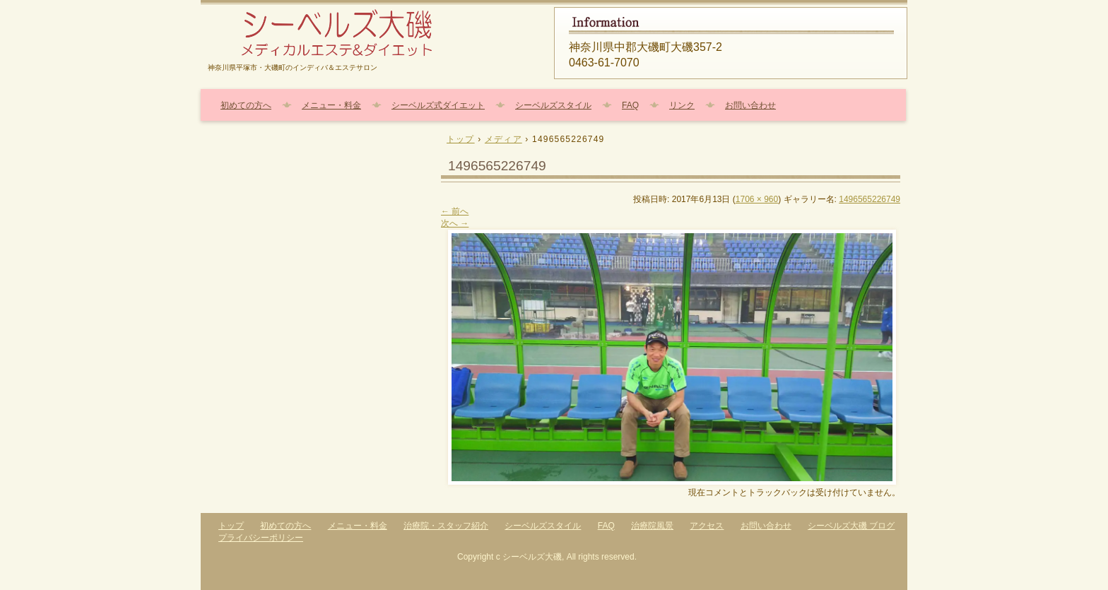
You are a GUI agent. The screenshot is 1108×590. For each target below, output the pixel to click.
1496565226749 (869, 199)
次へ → (454, 223)
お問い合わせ (750, 105)
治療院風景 (652, 526)
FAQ (630, 105)
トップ (231, 526)
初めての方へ (245, 105)
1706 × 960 (757, 199)
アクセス (707, 526)
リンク (682, 105)
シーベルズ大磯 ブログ (851, 526)
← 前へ (454, 211)
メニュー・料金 (331, 105)
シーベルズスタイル (553, 105)
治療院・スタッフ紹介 (445, 526)
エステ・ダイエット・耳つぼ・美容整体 (370, 33)
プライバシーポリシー (260, 538)
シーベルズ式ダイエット (438, 105)
